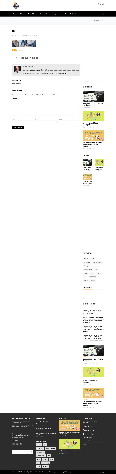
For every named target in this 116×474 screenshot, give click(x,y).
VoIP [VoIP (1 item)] (92, 258)
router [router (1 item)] (99, 273)
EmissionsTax (62, 73)
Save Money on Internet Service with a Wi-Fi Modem (92, 144)
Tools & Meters (45, 14)
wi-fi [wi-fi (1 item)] (85, 277)
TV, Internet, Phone (19, 14)
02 (14, 31)
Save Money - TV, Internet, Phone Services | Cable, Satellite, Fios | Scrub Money (92, 328)
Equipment (56, 14)
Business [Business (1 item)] (92, 280)
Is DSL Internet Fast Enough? (90, 124)
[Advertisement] (93, 52)
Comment (15, 98)
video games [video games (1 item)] (87, 266)
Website (60, 119)
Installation (74, 14)
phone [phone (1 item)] (86, 280)
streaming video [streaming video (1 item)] (97, 262)
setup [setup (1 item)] (85, 273)
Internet (85, 294)
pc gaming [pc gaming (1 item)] (87, 262)
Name (14, 119)
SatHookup (39, 69)
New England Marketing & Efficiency (39, 70)
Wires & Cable (33, 14)
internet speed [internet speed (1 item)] (88, 269)
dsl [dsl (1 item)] (96, 269)
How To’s (65, 14)
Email (37, 119)
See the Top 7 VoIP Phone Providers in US (93, 104)
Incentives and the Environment (59, 72)
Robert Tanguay (32, 35)
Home (97, 20)
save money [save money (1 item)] (92, 277)
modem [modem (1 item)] (92, 273)
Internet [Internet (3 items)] (86, 258)
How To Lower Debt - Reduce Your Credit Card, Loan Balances (93, 318)
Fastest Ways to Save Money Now (93, 310)
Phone (84, 298)
